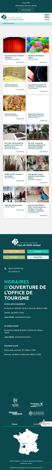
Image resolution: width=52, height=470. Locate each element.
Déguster (38, 257)
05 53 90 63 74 (14, 272)
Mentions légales (15, 461)
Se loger (14, 257)
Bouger (38, 251)
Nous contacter (15, 268)
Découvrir (26, 10)
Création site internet (18, 467)
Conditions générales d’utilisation (32, 461)
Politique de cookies (26, 463)
